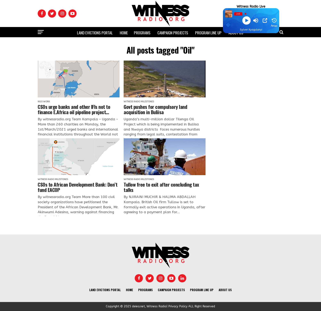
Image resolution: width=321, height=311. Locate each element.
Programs (142, 32)
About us (225, 290)
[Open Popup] (265, 20)
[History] (274, 20)
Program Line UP (208, 32)
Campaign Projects (172, 32)
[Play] (246, 20)
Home (124, 32)
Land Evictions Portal (95, 32)
